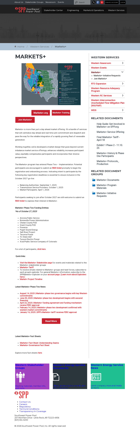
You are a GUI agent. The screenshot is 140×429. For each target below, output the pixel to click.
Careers (23, 404)
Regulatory (25, 406)
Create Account (111, 2)
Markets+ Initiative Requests (107, 75)
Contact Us (25, 402)
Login (122, 2)
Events (61, 2)
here (40, 353)
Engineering (73, 10)
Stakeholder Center (53, 10)
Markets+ (60, 46)
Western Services (116, 10)
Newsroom (51, 2)
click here (41, 249)
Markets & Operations (93, 10)
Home (19, 46)
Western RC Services (101, 95)
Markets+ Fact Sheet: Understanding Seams (39, 343)
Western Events (99, 67)
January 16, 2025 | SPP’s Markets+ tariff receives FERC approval (48, 312)
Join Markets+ (100, 78)
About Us (19, 2)
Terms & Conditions (29, 409)
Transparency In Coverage (32, 411)
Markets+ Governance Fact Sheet (34, 345)
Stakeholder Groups (34, 2)
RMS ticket (57, 168)
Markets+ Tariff (27, 267)
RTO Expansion (98, 83)
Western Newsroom (101, 63)
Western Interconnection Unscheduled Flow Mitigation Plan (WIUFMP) (107, 103)
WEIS (93, 110)
